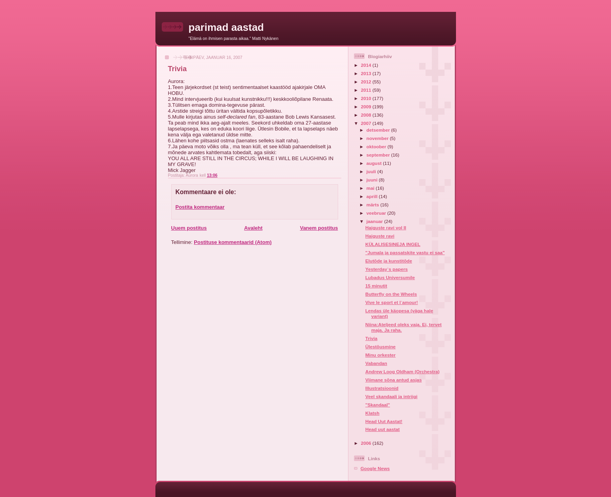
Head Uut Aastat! (384, 421)
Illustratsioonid (382, 388)
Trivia (371, 338)
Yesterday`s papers (386, 269)
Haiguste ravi (379, 235)
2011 (367, 90)
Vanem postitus (319, 228)
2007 (367, 123)
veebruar (377, 212)
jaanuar (375, 221)
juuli (372, 171)
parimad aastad (226, 27)
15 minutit (376, 285)
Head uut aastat (382, 429)
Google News (375, 468)
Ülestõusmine (380, 346)
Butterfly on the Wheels (391, 294)
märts (373, 204)
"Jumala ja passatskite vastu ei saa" (405, 252)
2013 (367, 73)
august (375, 163)
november (378, 138)
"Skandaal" (377, 404)
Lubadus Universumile (390, 277)
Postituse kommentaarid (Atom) (232, 242)
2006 (367, 443)
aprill (373, 196)
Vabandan (376, 363)
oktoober (377, 146)
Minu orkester (380, 354)
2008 (367, 114)
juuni (373, 179)
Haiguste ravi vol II (385, 227)
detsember (379, 129)
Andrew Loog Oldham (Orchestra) (402, 371)
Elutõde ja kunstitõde (388, 260)
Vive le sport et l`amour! (391, 302)
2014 (367, 65)
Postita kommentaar (200, 207)
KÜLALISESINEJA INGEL (392, 244)
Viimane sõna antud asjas (393, 379)
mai (371, 188)
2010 (367, 98)
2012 (367, 81)
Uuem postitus (189, 228)
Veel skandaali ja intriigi (391, 396)
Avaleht (253, 228)
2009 (367, 106)
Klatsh (372, 413)
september (379, 154)
